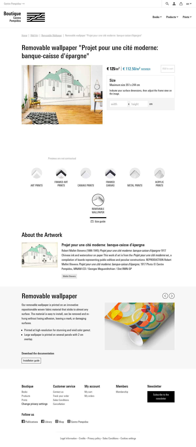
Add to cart (167, 68)
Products (26, 395)
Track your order (61, 395)
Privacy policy (94, 438)
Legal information (68, 438)
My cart (88, 391)
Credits (82, 438)
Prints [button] (186, 17)
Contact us (58, 391)
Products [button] (171, 17)
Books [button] (156, 17)
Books (24, 391)
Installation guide (31, 360)
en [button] (187, 3)
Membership (122, 391)
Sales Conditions (61, 400)
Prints (24, 400)
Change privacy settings (34, 404)
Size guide (98, 221)
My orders (89, 395)
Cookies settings (128, 438)
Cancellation (59, 404)
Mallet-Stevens (69, 276)
